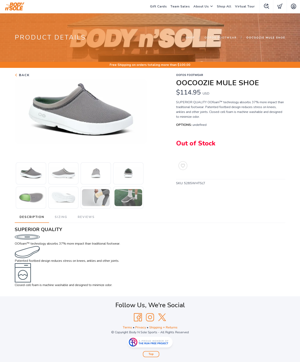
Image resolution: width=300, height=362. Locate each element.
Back (22, 75)
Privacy (140, 327)
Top (151, 354)
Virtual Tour (245, 6)
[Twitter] (162, 317)
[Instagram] (150, 317)
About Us (201, 6)
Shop (190, 38)
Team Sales (180, 6)
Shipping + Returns (163, 327)
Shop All (224, 6)
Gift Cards (158, 6)
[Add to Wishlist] (182, 165)
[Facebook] (138, 317)
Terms (127, 327)
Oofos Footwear (221, 38)
